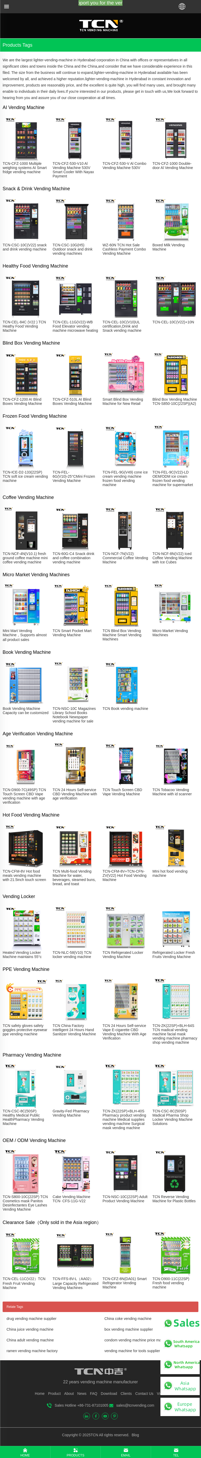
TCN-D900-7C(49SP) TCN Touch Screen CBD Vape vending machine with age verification (24, 796)
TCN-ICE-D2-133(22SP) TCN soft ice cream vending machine (25, 476)
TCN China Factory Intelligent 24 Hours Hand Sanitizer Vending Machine (74, 1030)
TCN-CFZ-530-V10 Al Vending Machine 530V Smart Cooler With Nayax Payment (73, 169)
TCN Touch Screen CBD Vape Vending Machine (122, 792)
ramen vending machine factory (32, 1351)
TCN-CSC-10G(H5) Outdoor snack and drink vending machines (73, 249)
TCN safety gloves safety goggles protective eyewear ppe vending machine (25, 1030)
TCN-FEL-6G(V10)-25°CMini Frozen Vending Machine (74, 476)
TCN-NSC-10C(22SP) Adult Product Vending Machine (125, 1199)
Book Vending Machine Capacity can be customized (25, 710)
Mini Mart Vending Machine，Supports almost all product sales (25, 635)
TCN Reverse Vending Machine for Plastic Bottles (174, 1199)
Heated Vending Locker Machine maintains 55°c (22, 954)
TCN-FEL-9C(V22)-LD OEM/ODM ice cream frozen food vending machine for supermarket (172, 478)
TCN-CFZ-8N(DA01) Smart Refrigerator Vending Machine (125, 1283)
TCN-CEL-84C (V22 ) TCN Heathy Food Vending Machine (24, 326)
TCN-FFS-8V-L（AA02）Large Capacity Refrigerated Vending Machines (75, 1283)
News (81, 1393)
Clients (126, 1393)
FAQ (93, 1393)
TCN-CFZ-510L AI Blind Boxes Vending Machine (72, 401)
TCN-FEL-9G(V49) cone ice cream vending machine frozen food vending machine (125, 478)
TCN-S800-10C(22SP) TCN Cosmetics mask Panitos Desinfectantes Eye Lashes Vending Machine (25, 1203)
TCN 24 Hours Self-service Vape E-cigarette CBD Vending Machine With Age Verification (124, 1032)
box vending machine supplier (128, 1329)
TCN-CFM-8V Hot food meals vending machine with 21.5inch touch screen (24, 875)
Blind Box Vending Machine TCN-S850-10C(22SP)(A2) (174, 401)
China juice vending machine (30, 1329)
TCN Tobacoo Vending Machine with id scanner (172, 792)
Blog (135, 1435)
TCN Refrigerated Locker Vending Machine (123, 954)
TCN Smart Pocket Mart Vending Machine (72, 633)
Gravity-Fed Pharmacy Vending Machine (71, 1113)
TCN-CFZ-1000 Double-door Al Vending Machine (172, 165)
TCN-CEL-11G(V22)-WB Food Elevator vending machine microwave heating (75, 326)
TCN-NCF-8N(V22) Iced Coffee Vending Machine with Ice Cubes (172, 558)
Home (39, 1393)
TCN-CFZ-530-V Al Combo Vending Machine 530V (124, 165)
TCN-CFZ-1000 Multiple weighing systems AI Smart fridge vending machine (25, 167)
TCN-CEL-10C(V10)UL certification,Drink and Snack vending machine (122, 326)
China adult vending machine (30, 1340)
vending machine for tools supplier (132, 1351)
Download (109, 1393)
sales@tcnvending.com (135, 1405)
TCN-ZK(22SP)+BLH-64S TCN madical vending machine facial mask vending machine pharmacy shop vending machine (174, 1034)
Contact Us (144, 1393)
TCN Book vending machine (125, 708)
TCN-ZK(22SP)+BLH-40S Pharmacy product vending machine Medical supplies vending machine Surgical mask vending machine (124, 1119)
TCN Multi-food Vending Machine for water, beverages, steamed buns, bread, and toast (74, 877)
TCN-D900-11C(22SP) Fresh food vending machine (170, 1283)
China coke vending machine (128, 1318)
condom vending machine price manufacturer (141, 1340)
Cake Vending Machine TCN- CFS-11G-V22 (71, 1199)
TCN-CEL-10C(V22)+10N (173, 322)
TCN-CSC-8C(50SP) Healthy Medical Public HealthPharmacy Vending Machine (23, 1117)
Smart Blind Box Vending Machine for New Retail (123, 401)
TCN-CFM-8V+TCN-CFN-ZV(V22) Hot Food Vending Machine (125, 875)
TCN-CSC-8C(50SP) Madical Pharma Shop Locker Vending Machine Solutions (172, 1117)
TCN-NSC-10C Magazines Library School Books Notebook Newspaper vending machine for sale (74, 714)
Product (54, 1393)
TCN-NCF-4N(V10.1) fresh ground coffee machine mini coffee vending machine (25, 558)
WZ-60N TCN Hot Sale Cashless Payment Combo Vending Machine (124, 249)
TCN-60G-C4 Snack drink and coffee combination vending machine (73, 558)
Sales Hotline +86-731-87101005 (81, 1405)
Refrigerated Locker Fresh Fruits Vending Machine (173, 954)
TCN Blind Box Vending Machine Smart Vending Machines (122, 635)
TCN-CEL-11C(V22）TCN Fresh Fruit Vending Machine (24, 1283)
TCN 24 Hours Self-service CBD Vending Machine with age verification (75, 794)
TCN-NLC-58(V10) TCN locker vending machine (72, 954)
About (69, 1393)
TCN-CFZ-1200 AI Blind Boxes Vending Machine (22, 401)
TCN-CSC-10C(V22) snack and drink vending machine (25, 247)
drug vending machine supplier (32, 1318)
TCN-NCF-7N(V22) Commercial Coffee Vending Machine (125, 558)
